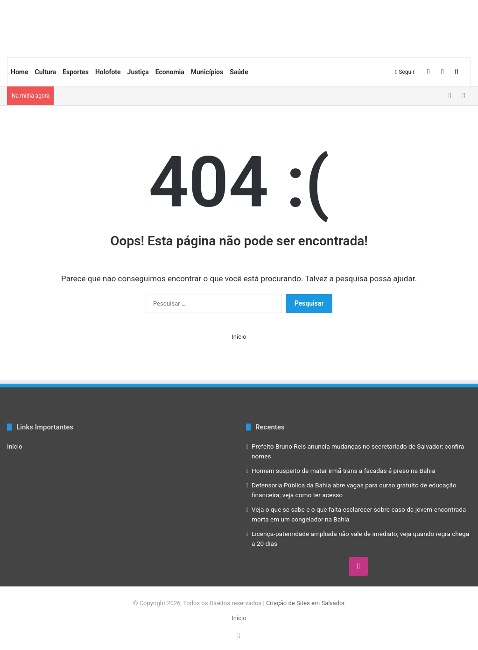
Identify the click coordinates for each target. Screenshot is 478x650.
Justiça (138, 72)
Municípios (207, 72)
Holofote (108, 72)
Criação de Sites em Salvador (305, 603)
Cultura (45, 72)
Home (19, 72)
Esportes (76, 72)
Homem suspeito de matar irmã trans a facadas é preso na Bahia (344, 470)
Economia (169, 72)
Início (239, 336)
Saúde (239, 72)
